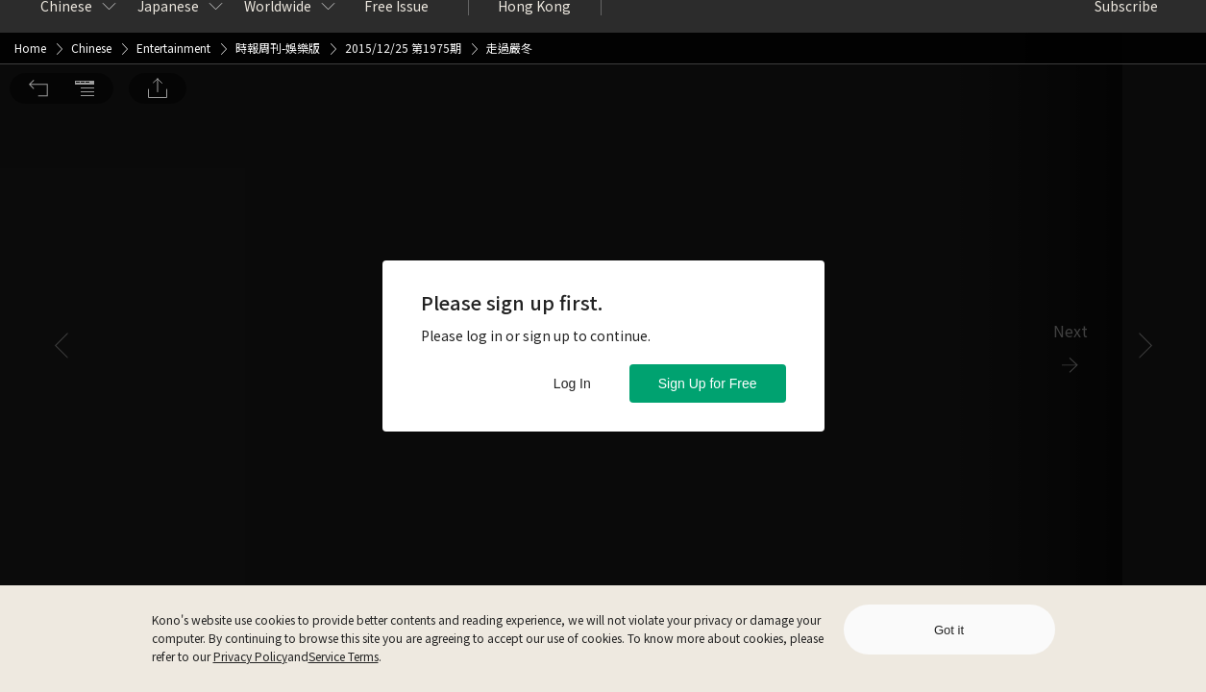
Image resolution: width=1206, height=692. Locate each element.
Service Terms (343, 656)
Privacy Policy (250, 656)
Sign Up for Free (707, 383)
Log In (572, 383)
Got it (949, 630)
